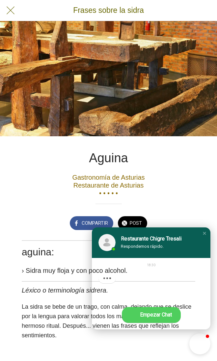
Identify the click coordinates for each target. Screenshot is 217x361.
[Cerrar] (10, 10)
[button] (204, 233)
